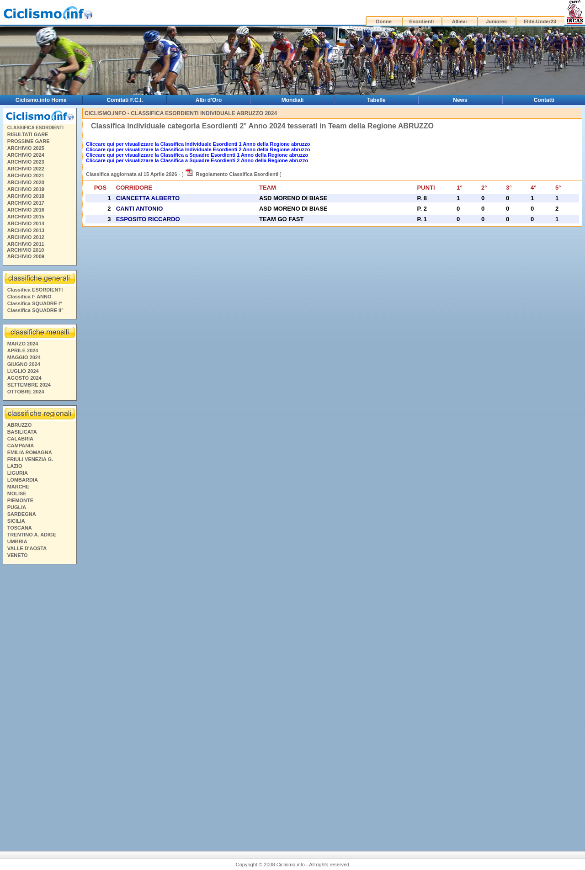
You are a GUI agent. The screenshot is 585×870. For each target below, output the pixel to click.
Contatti (544, 100)
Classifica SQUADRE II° (35, 310)
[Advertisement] (39, 701)
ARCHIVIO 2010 (25, 250)
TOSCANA (19, 527)
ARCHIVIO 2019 (25, 189)
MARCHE (18, 486)
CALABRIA (20, 438)
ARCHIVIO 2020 (25, 182)
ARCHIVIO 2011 (25, 244)
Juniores (496, 21)
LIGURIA (17, 473)
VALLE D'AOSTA (27, 548)
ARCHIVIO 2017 (25, 203)
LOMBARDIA (22, 480)
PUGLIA (17, 507)
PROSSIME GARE (28, 141)
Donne (384, 21)
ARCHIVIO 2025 (25, 148)
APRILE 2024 (22, 350)
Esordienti (422, 21)
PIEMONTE (20, 500)
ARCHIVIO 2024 (25, 155)
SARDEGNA (21, 514)
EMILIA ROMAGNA (29, 452)
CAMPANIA (20, 445)
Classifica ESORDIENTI (35, 289)
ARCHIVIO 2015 (25, 216)
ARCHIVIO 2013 (25, 230)
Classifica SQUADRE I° (34, 303)
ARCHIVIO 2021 (25, 175)
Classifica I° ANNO (29, 296)
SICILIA (16, 521)
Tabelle (376, 100)
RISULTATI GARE (27, 134)
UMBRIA (17, 541)
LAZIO (14, 466)
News (460, 100)
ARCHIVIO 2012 (25, 237)
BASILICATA (22, 432)
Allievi (459, 21)
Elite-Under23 (540, 21)
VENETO (17, 555)
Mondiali (293, 100)
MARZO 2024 (22, 343)
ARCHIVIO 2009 (25, 256)
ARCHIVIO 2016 (25, 209)
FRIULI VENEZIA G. (30, 459)
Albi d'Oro (209, 100)
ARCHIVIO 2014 (25, 223)
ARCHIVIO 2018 (25, 196)
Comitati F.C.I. (124, 100)
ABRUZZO (19, 425)
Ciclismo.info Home (41, 100)
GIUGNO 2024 (23, 364)
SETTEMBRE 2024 (29, 384)
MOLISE (17, 493)
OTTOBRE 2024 (25, 391)
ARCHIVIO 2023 (25, 161)
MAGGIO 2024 (24, 357)
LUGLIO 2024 (23, 371)
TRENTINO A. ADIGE (31, 534)
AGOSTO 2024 (24, 378)
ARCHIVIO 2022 (25, 168)
